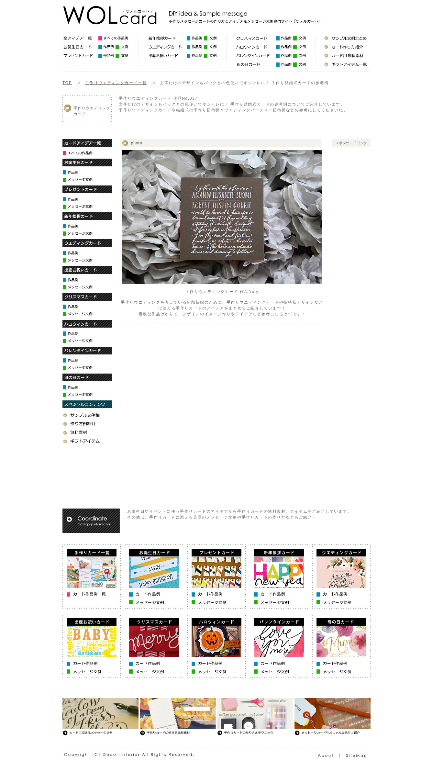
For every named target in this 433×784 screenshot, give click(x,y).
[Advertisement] (236, 120)
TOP (67, 83)
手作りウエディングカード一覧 (116, 83)
